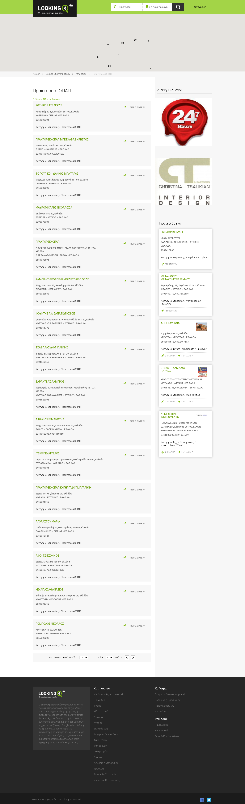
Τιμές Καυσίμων (164, 705)
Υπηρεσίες (81, 74)
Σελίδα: (99, 657)
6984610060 (57, 433)
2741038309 (167, 435)
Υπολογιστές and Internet (108, 694)
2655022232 (42, 638)
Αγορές (98, 722)
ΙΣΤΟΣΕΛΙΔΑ (170, 356)
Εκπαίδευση (101, 728)
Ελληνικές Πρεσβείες (168, 699)
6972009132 (57, 153)
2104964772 (42, 328)
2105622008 (42, 399)
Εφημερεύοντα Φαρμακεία (170, 694)
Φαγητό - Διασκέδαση (106, 734)
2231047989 (42, 153)
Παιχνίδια (99, 699)
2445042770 (42, 570)
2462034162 (42, 502)
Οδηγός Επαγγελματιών (58, 74)
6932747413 (182, 341)
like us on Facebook (201, 800)
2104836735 (167, 387)
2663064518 (167, 341)
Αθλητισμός (101, 751)
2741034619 (182, 435)
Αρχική (36, 74)
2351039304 (42, 120)
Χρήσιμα (161, 688)
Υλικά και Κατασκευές (107, 780)
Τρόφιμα (99, 768)
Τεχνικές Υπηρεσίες (106, 774)
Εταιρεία (161, 719)
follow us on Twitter (208, 800)
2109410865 (167, 250)
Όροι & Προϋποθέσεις (167, 736)
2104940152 (42, 362)
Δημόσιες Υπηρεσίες (106, 762)
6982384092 (57, 570)
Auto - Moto (100, 739)
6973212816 (182, 293)
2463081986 (42, 467)
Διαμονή (98, 757)
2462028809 (42, 188)
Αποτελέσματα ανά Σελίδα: (63, 657)
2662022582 (42, 293)
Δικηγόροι (161, 711)
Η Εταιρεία (161, 724)
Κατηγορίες (199, 7)
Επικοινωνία (162, 730)
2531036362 (42, 604)
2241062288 (42, 433)
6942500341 (182, 387)
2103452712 (167, 293)
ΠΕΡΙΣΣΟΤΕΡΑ (137, 107)
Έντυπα (98, 717)
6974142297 (196, 387)
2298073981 (42, 222)
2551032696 (42, 259)
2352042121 (42, 535)
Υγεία (97, 705)
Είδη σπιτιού (101, 711)
